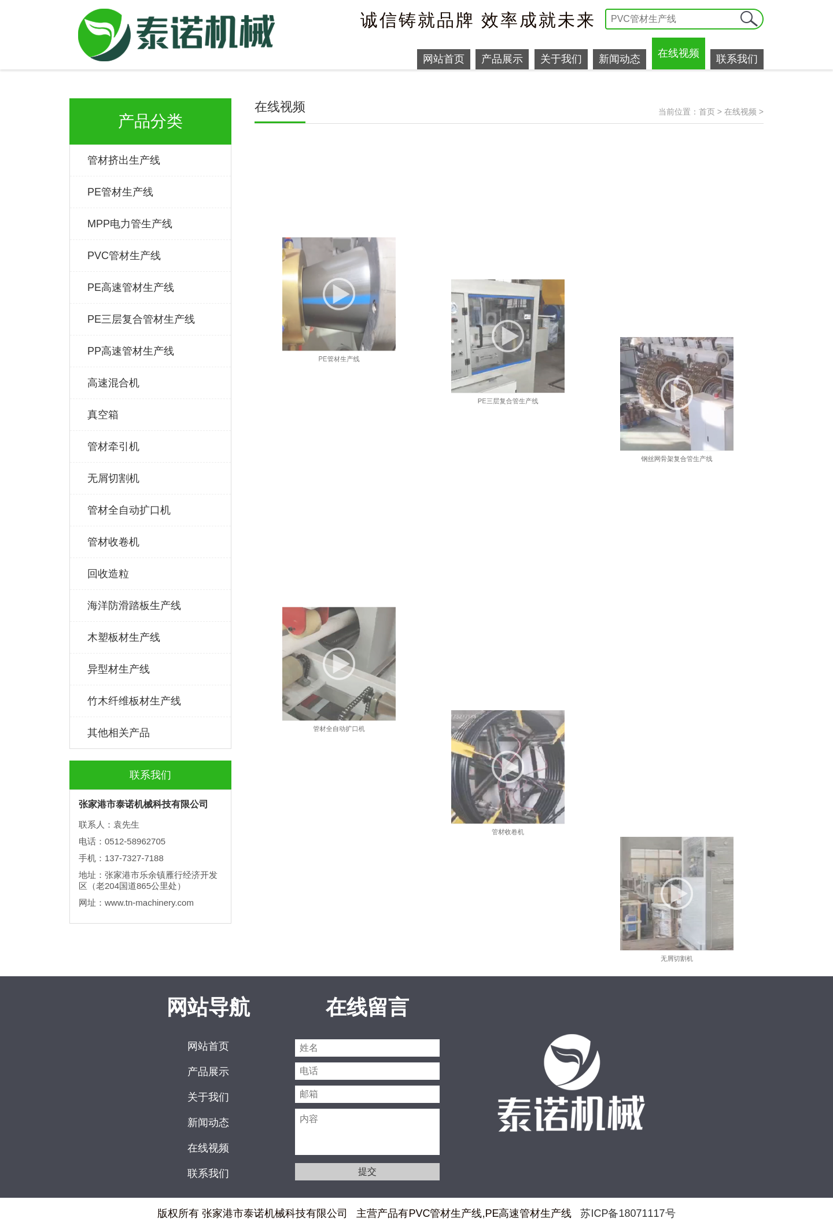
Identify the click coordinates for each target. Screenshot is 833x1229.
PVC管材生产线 (124, 255)
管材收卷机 (113, 542)
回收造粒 (108, 574)
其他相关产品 (118, 733)
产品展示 (502, 59)
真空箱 (103, 414)
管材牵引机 (113, 446)
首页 (707, 111)
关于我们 (561, 59)
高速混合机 (113, 383)
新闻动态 (619, 59)
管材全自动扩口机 (129, 510)
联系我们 (737, 59)
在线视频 (678, 53)
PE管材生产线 (120, 192)
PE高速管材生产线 (130, 287)
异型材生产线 (118, 669)
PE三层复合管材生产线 (141, 319)
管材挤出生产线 (123, 160)
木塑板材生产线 (123, 637)
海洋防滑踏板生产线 (134, 605)
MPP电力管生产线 (129, 224)
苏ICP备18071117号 (627, 1213)
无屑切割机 (113, 478)
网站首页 (444, 59)
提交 (749, 19)
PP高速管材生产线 (130, 351)
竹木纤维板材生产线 (134, 701)
